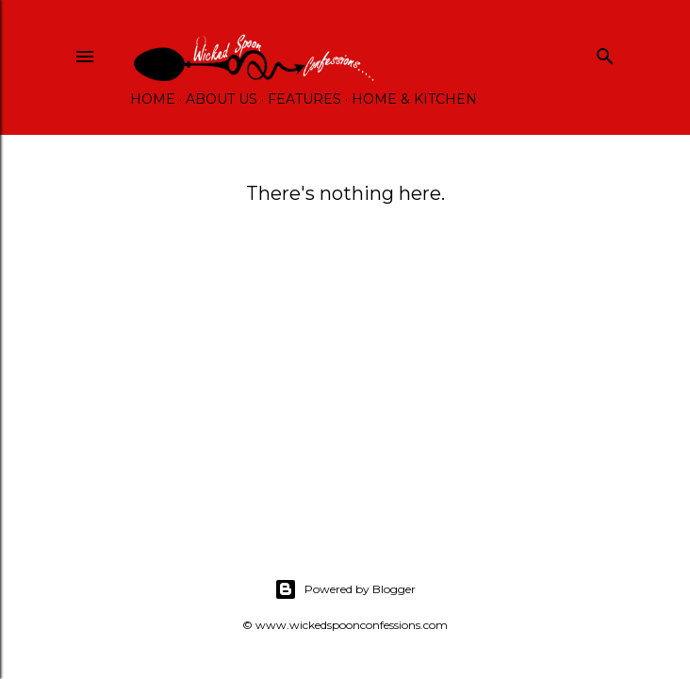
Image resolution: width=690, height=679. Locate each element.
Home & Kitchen (414, 99)
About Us (221, 99)
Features (304, 99)
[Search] (605, 52)
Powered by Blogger (345, 589)
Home (152, 99)
